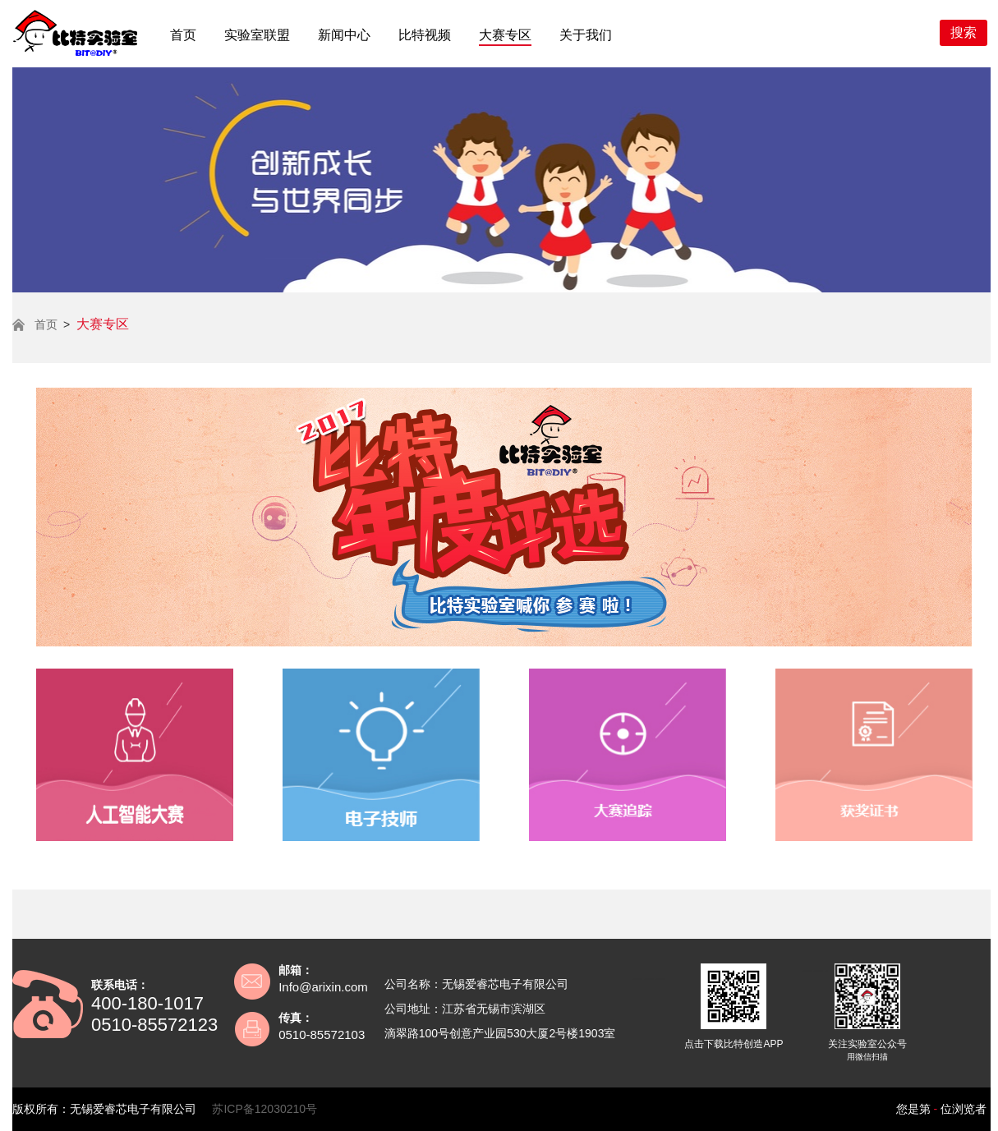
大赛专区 (505, 35)
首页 (183, 35)
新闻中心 (344, 35)
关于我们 (585, 35)
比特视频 (424, 35)
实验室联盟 (257, 35)
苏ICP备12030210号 (264, 1108)
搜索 (963, 32)
